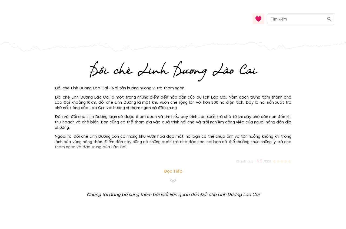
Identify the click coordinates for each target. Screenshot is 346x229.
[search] (329, 19)
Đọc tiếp (173, 171)
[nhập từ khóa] (295, 18)
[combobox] (301, 19)
